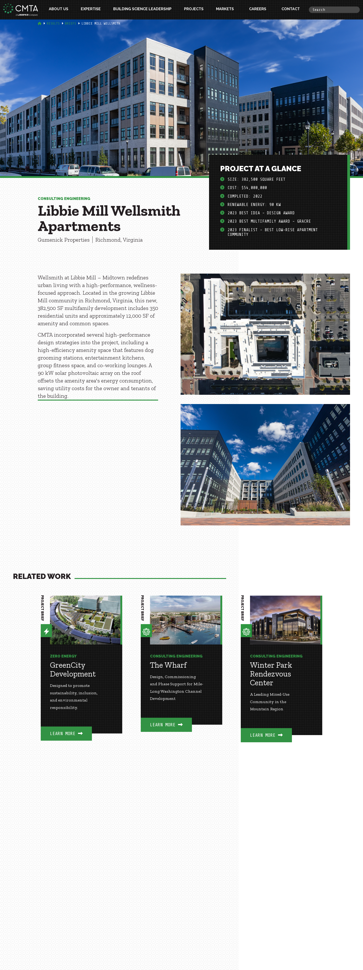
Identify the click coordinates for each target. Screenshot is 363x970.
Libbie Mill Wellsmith (100, 23)
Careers (257, 9)
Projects (193, 9)
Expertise (91, 9)
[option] (81, 675)
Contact (291, 9)
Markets (225, 9)
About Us (58, 9)
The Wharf (168, 665)
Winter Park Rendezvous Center (271, 674)
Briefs (70, 23)
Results (53, 23)
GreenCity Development (73, 669)
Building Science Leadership (142, 9)
